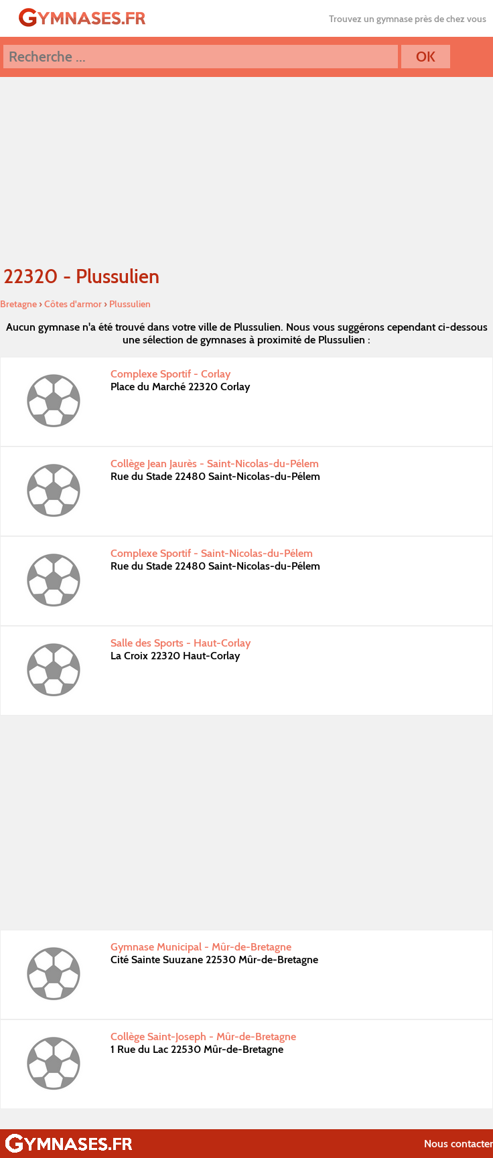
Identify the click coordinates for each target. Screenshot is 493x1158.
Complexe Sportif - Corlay (170, 373)
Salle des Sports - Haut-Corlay (181, 643)
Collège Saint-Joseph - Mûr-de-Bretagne (203, 1036)
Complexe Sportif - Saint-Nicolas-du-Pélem (212, 553)
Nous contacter (458, 1143)
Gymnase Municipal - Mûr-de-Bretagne (201, 946)
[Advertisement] (246, 822)
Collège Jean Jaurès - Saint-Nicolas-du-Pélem (215, 463)
